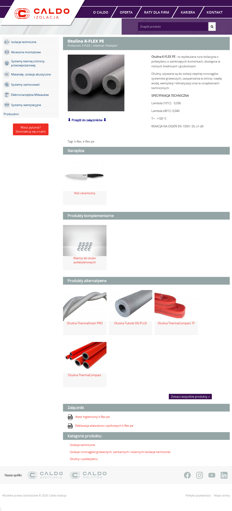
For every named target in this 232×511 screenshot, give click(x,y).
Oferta (126, 12)
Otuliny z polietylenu (84, 459)
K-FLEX (86, 46)
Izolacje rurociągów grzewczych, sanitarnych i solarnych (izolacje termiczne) (120, 452)
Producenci (11, 114)
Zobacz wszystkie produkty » (190, 397)
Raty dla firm (156, 12)
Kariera (188, 12)
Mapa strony (222, 495)
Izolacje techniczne (82, 445)
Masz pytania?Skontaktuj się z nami (31, 129)
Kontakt (214, 12)
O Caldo (100, 12)
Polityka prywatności (199, 495)
